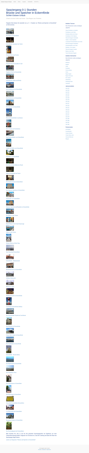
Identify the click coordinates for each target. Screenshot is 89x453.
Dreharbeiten (68, 79)
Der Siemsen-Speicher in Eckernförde (15, 190)
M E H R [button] (36, 1)
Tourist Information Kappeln (71, 53)
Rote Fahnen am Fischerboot (13, 129)
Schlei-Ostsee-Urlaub (6, 1)
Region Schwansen (69, 75)
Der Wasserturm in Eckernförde (14, 383)
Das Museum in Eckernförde (13, 326)
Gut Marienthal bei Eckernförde (14, 411)
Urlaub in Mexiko (69, 133)
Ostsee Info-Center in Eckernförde (14, 335)
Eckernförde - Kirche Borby (13, 354)
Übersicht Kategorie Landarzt (71, 49)
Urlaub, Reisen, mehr (70, 135)
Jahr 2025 (67, 88)
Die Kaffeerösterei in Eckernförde (14, 181)
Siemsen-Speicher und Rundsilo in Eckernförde (17, 207)
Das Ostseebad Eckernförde (13, 252)
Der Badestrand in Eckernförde (13, 363)
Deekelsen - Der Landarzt (70, 47)
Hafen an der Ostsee (11, 232)
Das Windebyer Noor (11, 372)
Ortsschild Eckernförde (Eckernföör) (15, 403)
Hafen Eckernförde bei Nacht (13, 173)
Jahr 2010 (67, 116)
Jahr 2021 (67, 95)
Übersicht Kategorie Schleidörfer (72, 43)
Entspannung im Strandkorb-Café (14, 63)
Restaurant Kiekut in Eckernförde (14, 420)
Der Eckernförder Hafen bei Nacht (14, 165)
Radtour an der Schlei (70, 51)
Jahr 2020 (67, 97)
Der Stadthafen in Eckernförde (13, 343)
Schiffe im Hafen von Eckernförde (14, 148)
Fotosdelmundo (68, 131)
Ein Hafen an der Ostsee (12, 215)
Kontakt (39, 449)
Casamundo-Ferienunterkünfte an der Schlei (74, 41)
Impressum (49, 449)
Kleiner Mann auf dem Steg (13, 243)
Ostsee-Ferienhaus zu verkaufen (72, 30)
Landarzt (24, 1)
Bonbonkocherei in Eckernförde (14, 269)
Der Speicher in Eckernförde (13, 107)
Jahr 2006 (67, 124)
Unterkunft (68, 83)
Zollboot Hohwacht (11, 278)
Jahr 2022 (67, 94)
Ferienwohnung (69, 70)
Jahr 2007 (67, 122)
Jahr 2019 (67, 99)
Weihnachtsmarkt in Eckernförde (14, 295)
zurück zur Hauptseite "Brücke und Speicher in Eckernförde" (21, 439)
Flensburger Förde (69, 81)
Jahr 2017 (67, 103)
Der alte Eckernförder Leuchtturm (14, 118)
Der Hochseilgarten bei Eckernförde (15, 431)
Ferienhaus (68, 68)
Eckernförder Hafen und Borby (13, 80)
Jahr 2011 (67, 114)
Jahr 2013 (67, 111)
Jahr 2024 (67, 90)
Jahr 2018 (67, 101)
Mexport (67, 138)
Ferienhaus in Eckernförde (12, 156)
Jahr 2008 (67, 120)
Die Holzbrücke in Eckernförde (13, 98)
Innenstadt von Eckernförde (13, 198)
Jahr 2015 (67, 107)
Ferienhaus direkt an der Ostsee (72, 34)
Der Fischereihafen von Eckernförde (15, 137)
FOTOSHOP (68, 129)
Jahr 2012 (67, 113)
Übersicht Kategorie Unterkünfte (72, 37)
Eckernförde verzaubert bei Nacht (14, 44)
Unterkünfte (30, 1)
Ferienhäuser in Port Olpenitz (71, 36)
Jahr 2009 (67, 118)
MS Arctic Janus (10, 286)
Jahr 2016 (67, 105)
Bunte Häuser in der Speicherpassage (15, 223)
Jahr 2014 (67, 109)
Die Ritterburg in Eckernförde (13, 394)
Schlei (15, 1)
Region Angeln (68, 73)
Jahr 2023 (67, 92)
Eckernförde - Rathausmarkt (13, 260)
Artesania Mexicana (69, 136)
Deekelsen (68, 62)
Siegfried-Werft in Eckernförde (13, 72)
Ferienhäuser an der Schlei (71, 32)
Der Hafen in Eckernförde (12, 35)
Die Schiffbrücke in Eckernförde (14, 89)
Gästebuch (44, 449)
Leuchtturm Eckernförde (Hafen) (14, 306)
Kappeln (67, 64)
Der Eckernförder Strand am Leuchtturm (16, 315)
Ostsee (19, 1)
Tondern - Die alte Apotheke (71, 39)
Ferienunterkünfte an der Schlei (72, 45)
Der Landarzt (68, 77)
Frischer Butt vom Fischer (12, 55)
